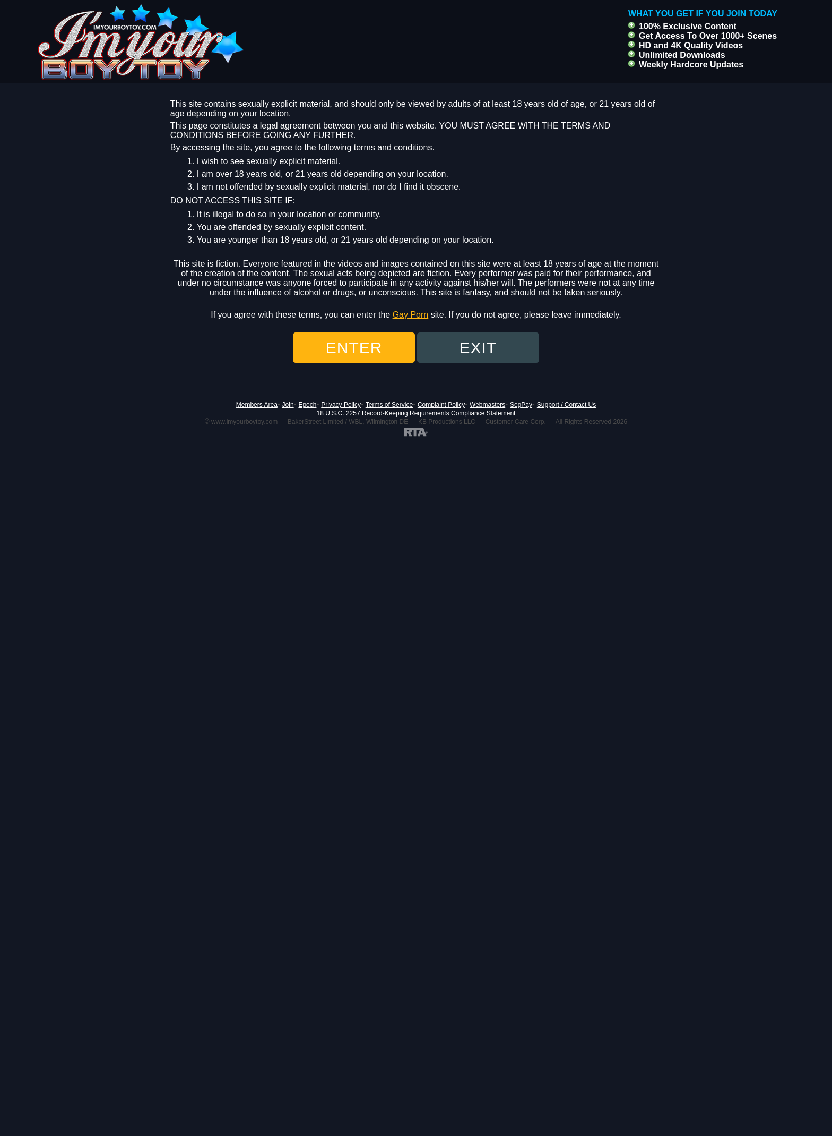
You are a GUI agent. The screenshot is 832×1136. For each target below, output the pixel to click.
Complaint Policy (441, 404)
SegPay (521, 404)
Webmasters (487, 404)
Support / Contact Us (566, 404)
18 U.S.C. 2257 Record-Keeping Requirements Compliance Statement (416, 413)
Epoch (307, 404)
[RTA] (416, 432)
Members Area (257, 404)
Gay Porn (411, 314)
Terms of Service (389, 404)
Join (288, 404)
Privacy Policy (341, 404)
